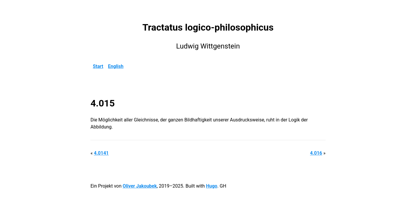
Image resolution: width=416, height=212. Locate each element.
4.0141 (101, 153)
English (116, 66)
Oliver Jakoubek (140, 186)
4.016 (316, 153)
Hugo (211, 186)
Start (98, 66)
